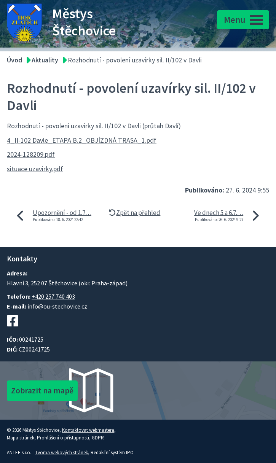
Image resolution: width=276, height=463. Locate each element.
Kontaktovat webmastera (88, 430)
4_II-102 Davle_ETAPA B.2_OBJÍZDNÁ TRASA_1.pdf (81, 140)
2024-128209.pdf (31, 154)
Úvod (14, 60)
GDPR (98, 437)
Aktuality (45, 60)
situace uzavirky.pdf (35, 168)
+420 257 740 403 (53, 296)
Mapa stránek (20, 437)
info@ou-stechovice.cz (57, 306)
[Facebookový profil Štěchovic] (12, 330)
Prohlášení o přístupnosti (63, 437)
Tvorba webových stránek (61, 452)
